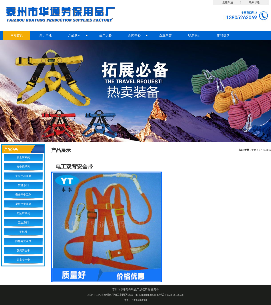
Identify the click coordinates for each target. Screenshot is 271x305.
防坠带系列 (23, 213)
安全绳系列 (23, 166)
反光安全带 (23, 250)
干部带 (23, 231)
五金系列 (23, 222)
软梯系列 (23, 185)
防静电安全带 (23, 241)
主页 (254, 150)
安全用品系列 (23, 176)
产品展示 (265, 150)
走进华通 (227, 2)
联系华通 (254, 2)
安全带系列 (23, 157)
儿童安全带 (23, 259)
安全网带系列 (23, 194)
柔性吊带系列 (23, 203)
